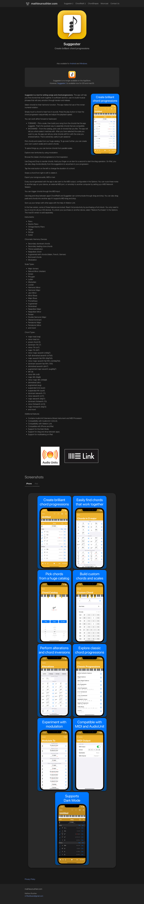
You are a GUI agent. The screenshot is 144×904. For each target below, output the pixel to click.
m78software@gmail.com (34, 896)
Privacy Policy (30, 879)
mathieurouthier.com (41, 4)
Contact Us (115, 3)
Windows (83, 63)
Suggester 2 (68, 3)
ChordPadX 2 (80, 3)
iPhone (29, 484)
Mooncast (104, 3)
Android (73, 63)
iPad (36, 484)
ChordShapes (93, 3)
